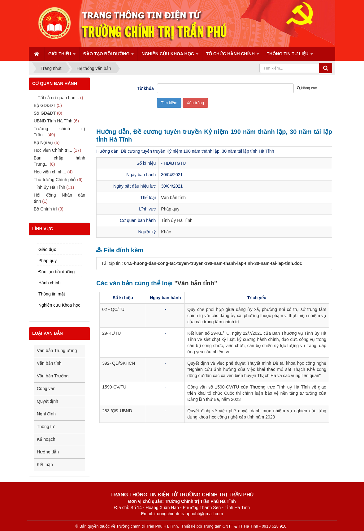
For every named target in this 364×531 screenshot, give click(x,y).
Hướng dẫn (48, 451)
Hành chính (49, 282)
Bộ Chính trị (45, 208)
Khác (166, 231)
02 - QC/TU (113, 309)
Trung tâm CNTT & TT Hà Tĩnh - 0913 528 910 (244, 526)
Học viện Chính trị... (53, 150)
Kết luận (45, 464)
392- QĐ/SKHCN (118, 363)
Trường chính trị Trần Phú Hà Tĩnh (147, 526)
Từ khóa (145, 88)
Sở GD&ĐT (45, 113)
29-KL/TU (111, 333)
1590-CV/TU (114, 386)
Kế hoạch (46, 439)
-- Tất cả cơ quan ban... (56, 97)
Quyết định (47, 401)
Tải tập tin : (201, 263)
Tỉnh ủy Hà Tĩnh (176, 220)
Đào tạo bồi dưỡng (56, 271)
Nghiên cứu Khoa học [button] (169, 55)
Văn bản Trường (52, 375)
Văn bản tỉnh (173, 197)
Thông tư (45, 426)
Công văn (46, 388)
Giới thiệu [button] (62, 55)
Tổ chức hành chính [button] (232, 55)
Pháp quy (170, 208)
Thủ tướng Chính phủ (55, 179)
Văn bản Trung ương (57, 350)
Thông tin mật (51, 293)
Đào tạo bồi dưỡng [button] (108, 55)
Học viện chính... (50, 171)
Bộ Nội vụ (43, 142)
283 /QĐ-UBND (117, 410)
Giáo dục (47, 249)
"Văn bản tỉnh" (195, 283)
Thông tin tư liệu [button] (290, 55)
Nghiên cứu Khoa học (59, 305)
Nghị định (46, 413)
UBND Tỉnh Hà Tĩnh (53, 120)
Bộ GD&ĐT (44, 105)
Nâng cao (307, 88)
